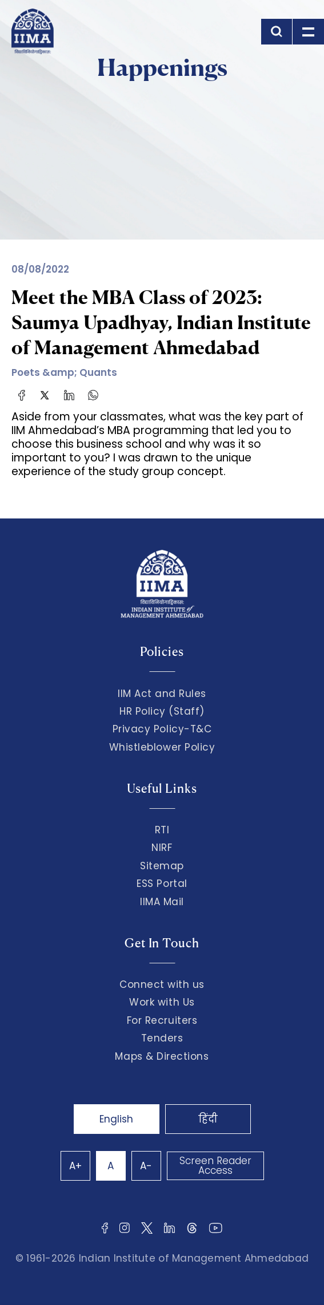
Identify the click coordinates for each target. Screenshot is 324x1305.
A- (146, 1166)
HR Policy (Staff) (162, 711)
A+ (75, 1166)
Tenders (162, 1038)
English (116, 1119)
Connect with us (162, 984)
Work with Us (161, 1002)
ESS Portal (162, 883)
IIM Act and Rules (162, 693)
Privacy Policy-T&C (162, 729)
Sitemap (162, 866)
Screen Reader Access (215, 1165)
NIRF (161, 847)
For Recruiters (162, 1020)
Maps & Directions (162, 1056)
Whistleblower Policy (162, 747)
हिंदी (208, 1119)
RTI (162, 830)
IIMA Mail (162, 902)
